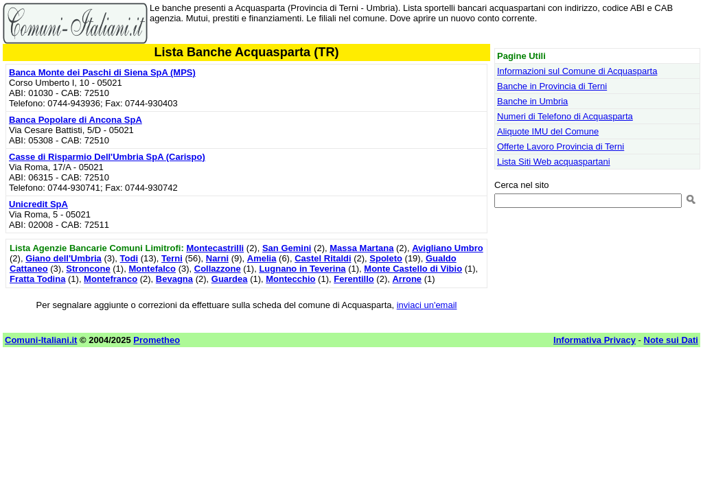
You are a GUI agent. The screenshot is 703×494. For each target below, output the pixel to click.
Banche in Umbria (532, 101)
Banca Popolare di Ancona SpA (75, 120)
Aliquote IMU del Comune (548, 131)
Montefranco (110, 279)
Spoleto (385, 258)
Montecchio (290, 279)
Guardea (229, 279)
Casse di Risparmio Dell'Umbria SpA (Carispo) (107, 157)
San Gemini (287, 248)
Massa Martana (361, 248)
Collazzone (217, 268)
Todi (129, 258)
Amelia (262, 258)
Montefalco (152, 268)
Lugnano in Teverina (302, 268)
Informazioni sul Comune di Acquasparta (577, 71)
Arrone (407, 279)
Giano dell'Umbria (63, 258)
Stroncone (88, 268)
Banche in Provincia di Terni (552, 86)
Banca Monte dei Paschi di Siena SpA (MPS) (102, 72)
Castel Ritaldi (323, 258)
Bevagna (174, 279)
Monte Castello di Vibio (413, 268)
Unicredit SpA (38, 204)
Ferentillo (354, 279)
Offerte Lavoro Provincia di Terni (560, 146)
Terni (172, 258)
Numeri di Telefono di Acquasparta (565, 116)
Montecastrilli (215, 248)
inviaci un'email (427, 305)
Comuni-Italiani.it (41, 340)
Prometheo (156, 340)
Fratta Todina (37, 279)
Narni (217, 258)
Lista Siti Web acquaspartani (553, 161)
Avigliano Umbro (447, 248)
